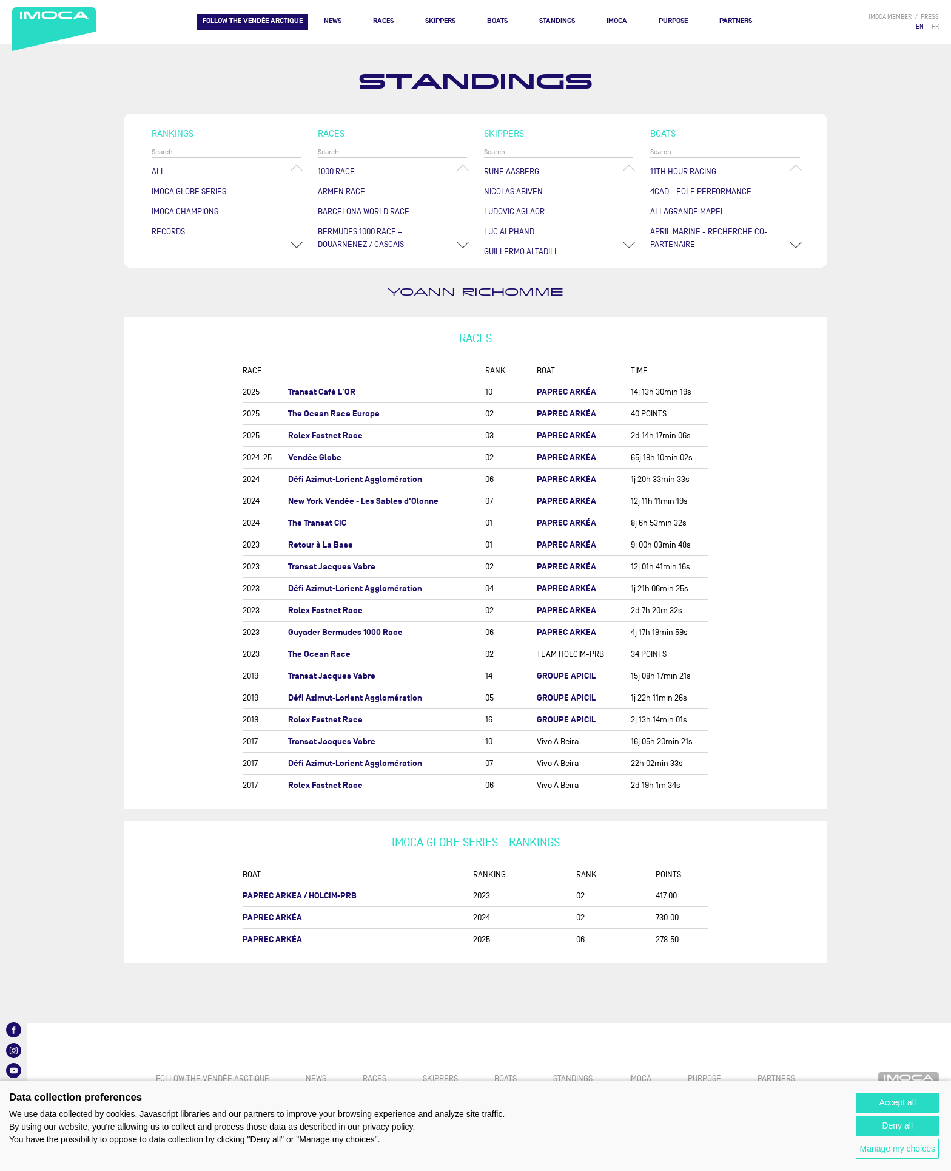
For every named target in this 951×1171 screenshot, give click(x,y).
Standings (557, 20)
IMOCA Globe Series (189, 191)
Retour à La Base (320, 545)
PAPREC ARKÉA (566, 392)
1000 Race (336, 171)
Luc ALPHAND (509, 231)
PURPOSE (673, 20)
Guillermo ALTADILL (521, 251)
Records (168, 231)
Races (383, 20)
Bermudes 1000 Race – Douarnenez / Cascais (361, 238)
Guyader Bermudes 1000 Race (345, 632)
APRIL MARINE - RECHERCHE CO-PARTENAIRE (709, 238)
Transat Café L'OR (321, 392)
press (930, 17)
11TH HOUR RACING (683, 171)
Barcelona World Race (363, 211)
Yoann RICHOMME (475, 292)
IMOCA (617, 20)
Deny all (897, 1125)
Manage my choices (897, 1148)
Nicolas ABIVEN (513, 191)
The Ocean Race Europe (334, 414)
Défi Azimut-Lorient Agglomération (355, 479)
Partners (735, 20)
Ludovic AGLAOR (514, 211)
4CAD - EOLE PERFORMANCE (700, 191)
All (158, 171)
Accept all (897, 1102)
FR (935, 26)
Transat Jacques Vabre (331, 567)
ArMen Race (341, 191)
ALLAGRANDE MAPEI (686, 211)
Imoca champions (185, 211)
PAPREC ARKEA (566, 610)
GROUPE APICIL (566, 676)
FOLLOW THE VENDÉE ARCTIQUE (253, 20)
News (332, 20)
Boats (497, 20)
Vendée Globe (314, 457)
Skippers (440, 20)
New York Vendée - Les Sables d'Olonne (363, 501)
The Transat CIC (317, 523)
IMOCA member (890, 17)
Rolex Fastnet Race (325, 435)
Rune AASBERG (511, 171)
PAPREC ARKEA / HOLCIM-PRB (300, 896)
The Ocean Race (319, 654)
